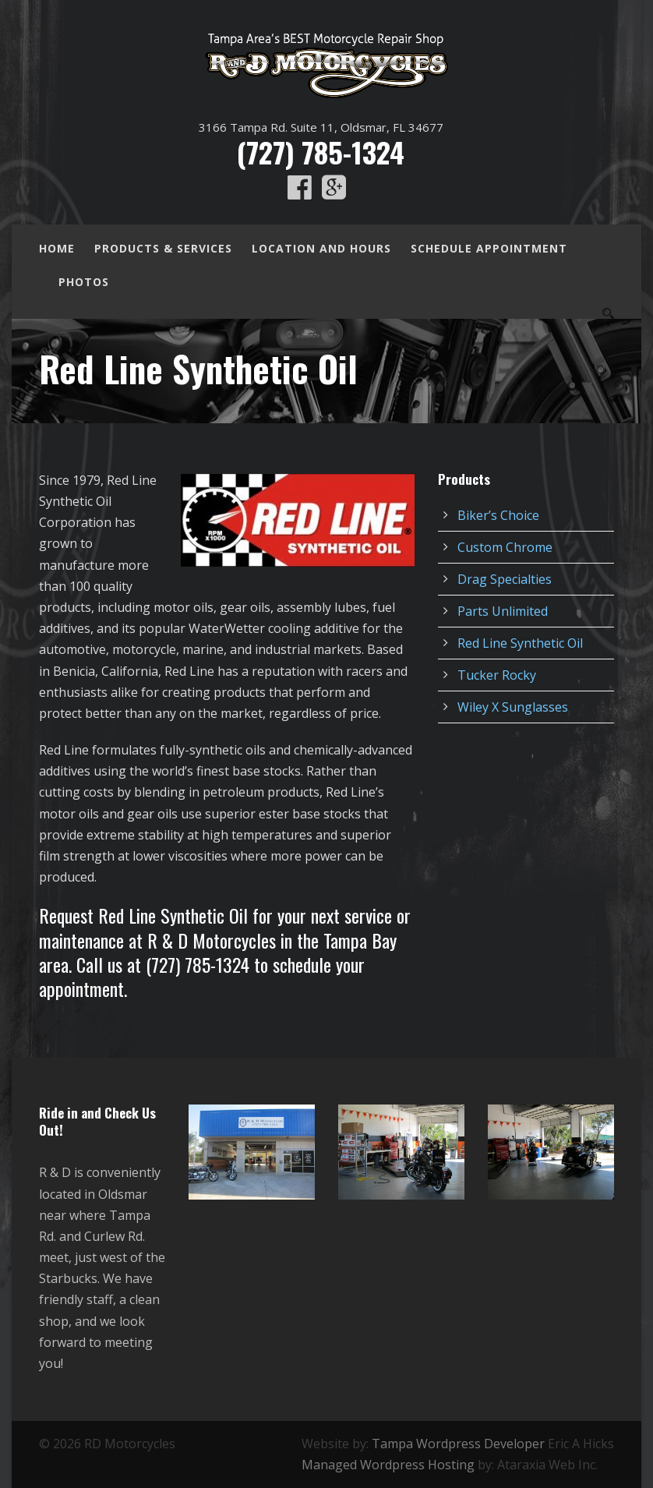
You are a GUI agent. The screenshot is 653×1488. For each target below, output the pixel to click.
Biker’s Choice (498, 515)
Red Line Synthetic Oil (520, 643)
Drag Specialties (504, 579)
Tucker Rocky (496, 675)
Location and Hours (321, 248)
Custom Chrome (504, 547)
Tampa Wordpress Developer (458, 1443)
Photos (83, 281)
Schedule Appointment (489, 248)
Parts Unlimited (502, 611)
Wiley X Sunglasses (512, 707)
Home (57, 248)
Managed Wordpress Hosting (388, 1464)
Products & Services (163, 248)
